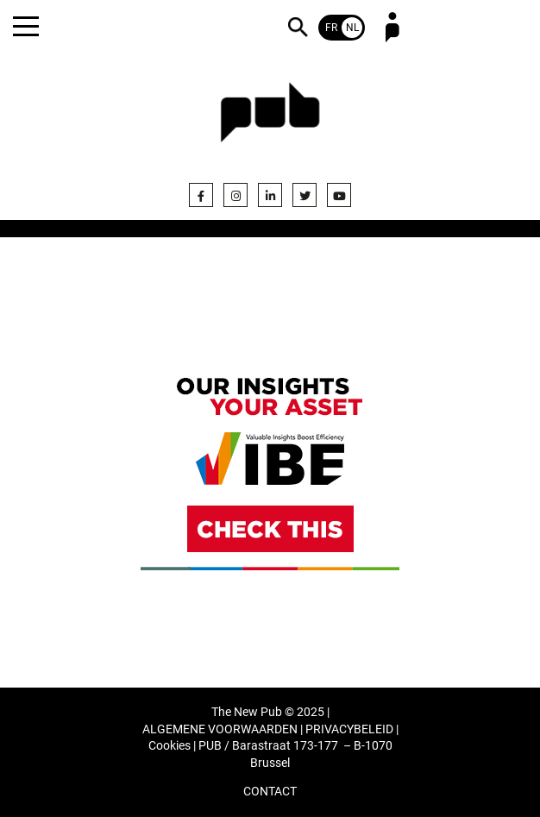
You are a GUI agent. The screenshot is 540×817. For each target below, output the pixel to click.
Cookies (169, 745)
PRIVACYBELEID (349, 729)
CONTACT (270, 791)
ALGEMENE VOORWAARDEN (220, 729)
